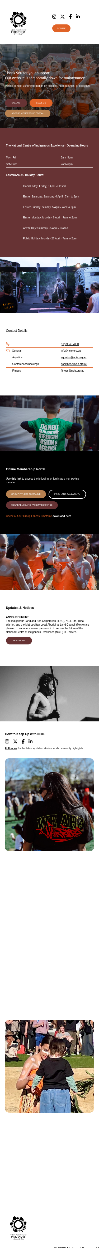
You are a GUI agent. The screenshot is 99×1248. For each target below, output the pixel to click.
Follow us (11, 748)
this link (16, 478)
